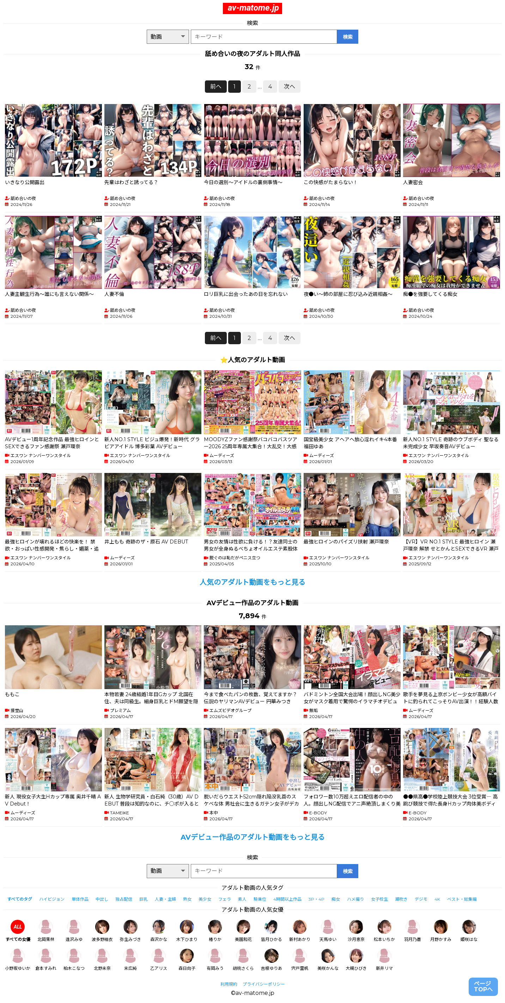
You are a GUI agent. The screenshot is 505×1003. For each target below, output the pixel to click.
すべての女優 (17, 931)
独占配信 (123, 899)
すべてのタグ (19, 899)
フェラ (224, 899)
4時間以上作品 (287, 899)
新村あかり (299, 931)
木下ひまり (186, 931)
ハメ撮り (355, 899)
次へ (289, 86)
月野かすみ (440, 931)
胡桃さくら (243, 960)
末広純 (130, 960)
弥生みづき (130, 931)
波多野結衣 (102, 931)
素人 (242, 899)
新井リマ (384, 960)
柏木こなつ (74, 960)
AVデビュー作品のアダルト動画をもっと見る (253, 837)
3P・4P (316, 899)
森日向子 (186, 960)
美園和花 (243, 931)
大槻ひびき (356, 960)
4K (437, 899)
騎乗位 (260, 899)
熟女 (187, 899)
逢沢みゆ (74, 931)
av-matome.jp (253, 8)
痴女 (335, 899)
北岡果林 (45, 931)
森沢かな (158, 931)
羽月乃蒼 (412, 931)
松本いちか (384, 931)
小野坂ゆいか (17, 960)
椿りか (215, 931)
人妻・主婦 (165, 899)
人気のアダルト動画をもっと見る (252, 582)
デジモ (421, 899)
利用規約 (228, 984)
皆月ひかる (271, 931)
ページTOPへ (483, 986)
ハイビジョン (52, 899)
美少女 (205, 899)
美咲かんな (328, 960)
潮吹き (401, 899)
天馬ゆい (328, 931)
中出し (102, 899)
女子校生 (379, 899)
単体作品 (80, 899)
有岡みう (215, 960)
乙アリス (158, 960)
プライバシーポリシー (264, 984)
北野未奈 (102, 960)
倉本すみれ (45, 960)
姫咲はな (469, 931)
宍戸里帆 (299, 960)
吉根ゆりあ (271, 960)
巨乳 (143, 899)
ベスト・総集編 (462, 899)
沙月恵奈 (356, 931)
